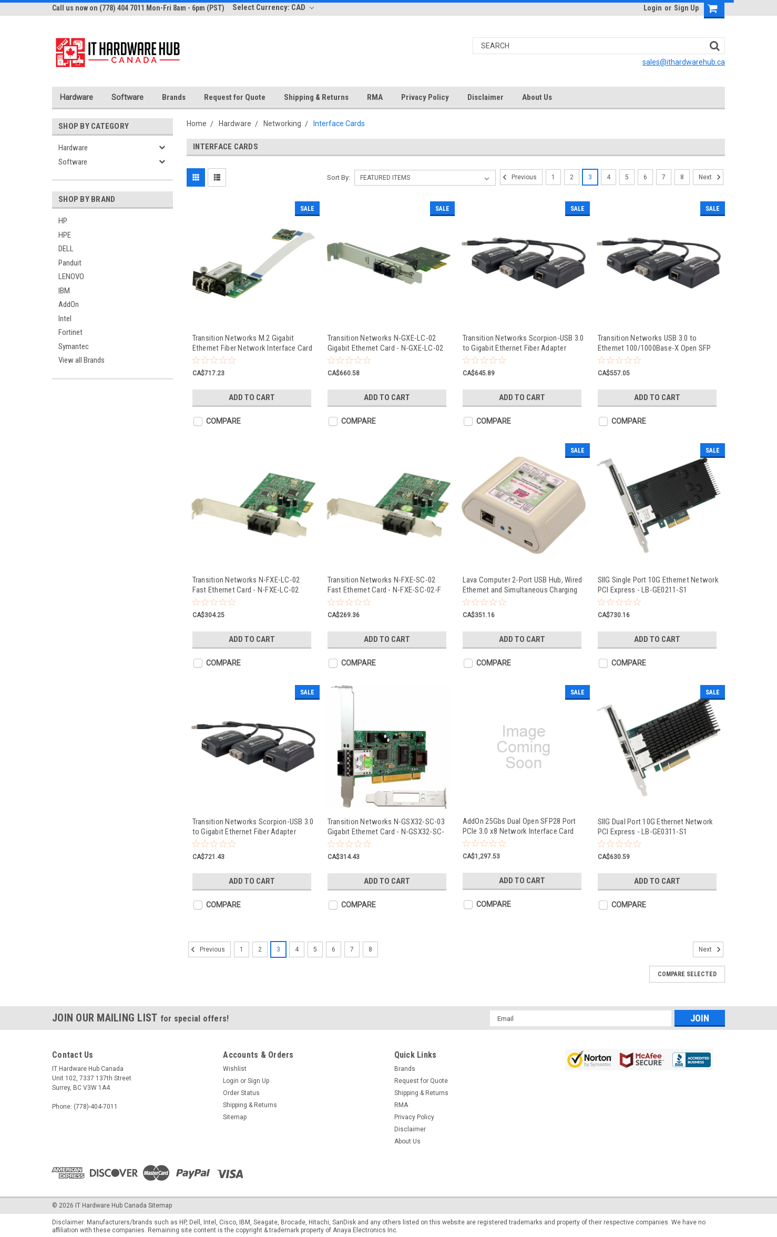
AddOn (68, 304)
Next (711, 177)
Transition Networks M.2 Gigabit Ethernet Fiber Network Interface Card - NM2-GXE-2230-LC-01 (252, 343)
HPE (64, 235)
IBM (64, 290)
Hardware (76, 97)
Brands (174, 97)
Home (197, 123)
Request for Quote (234, 97)
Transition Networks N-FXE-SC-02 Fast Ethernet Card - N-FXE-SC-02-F (385, 585)
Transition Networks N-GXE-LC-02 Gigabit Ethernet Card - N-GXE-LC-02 (386, 343)
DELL (66, 248)
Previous (518, 177)
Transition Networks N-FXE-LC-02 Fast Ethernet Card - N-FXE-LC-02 (246, 585)
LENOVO (71, 276)
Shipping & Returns (316, 97)
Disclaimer (485, 97)
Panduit (69, 263)
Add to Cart (252, 397)
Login (652, 8)
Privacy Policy (425, 97)
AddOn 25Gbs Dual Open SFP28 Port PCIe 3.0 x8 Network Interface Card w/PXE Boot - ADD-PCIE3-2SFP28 (519, 826)
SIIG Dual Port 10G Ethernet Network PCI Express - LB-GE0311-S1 (655, 826)
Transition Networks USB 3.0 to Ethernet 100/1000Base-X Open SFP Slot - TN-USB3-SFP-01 (654, 343)
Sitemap (235, 1117)
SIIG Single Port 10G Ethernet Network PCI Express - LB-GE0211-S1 (658, 585)
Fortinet (70, 332)
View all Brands (81, 360)
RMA (375, 97)
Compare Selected (687, 974)
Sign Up (686, 8)
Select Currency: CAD (273, 7)
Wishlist (235, 1068)
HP (62, 221)
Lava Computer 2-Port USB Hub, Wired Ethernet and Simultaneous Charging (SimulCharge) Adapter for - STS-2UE (522, 585)
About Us (537, 97)
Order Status (241, 1093)
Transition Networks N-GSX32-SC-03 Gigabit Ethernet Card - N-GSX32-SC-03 (386, 826)
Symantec (73, 346)
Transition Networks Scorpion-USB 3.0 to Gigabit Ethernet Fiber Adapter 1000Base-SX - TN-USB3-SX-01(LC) (253, 826)
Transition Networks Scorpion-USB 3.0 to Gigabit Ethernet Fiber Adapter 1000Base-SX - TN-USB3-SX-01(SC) (523, 343)
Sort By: (338, 177)
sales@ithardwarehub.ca (683, 62)
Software (127, 97)
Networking (282, 123)
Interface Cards (339, 123)
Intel (64, 318)
